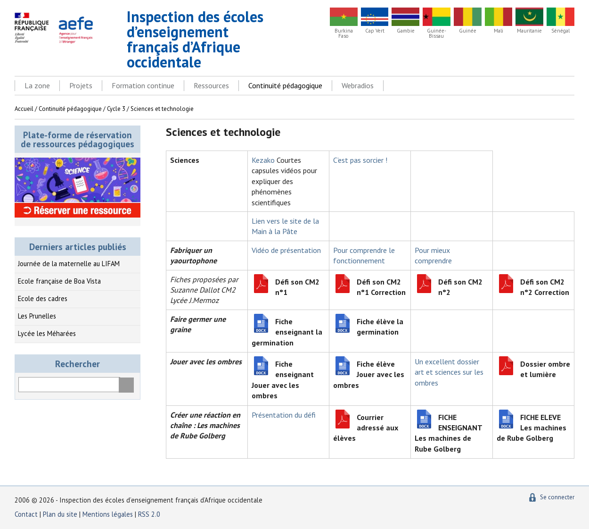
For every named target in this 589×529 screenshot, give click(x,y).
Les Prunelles (37, 315)
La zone (37, 85)
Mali (498, 31)
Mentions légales (107, 514)
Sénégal (560, 31)
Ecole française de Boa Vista (59, 281)
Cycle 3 (116, 109)
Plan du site (61, 514)
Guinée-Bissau (436, 33)
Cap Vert (374, 31)
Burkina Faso (344, 33)
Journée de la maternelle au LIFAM (69, 263)
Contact (26, 514)
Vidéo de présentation (286, 250)
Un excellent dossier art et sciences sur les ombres (449, 372)
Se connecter (557, 497)
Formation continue (143, 85)
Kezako (263, 160)
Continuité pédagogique (285, 85)
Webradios (358, 85)
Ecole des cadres (42, 298)
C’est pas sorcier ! (360, 160)
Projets (80, 85)
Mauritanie (529, 31)
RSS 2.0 (149, 514)
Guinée (467, 31)
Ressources (211, 85)
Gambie (406, 31)
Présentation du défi (284, 415)
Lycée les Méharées (47, 333)
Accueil (24, 109)
